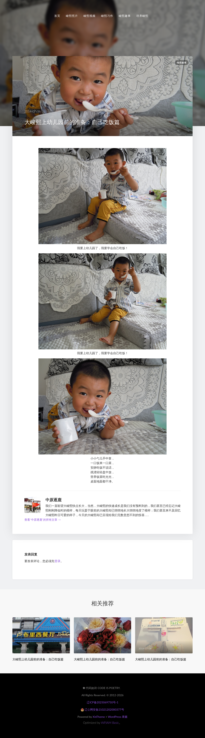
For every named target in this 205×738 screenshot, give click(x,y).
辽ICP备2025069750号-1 (102, 702)
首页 (57, 16)
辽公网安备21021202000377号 (102, 709)
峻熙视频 (89, 16)
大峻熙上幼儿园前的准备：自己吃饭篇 (37, 659)
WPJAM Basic (110, 722)
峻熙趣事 (125, 16)
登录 (57, 561)
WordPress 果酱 (118, 716)
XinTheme (99, 716)
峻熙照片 (72, 16)
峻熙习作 (107, 16)
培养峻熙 (142, 16)
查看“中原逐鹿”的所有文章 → (42, 519)
